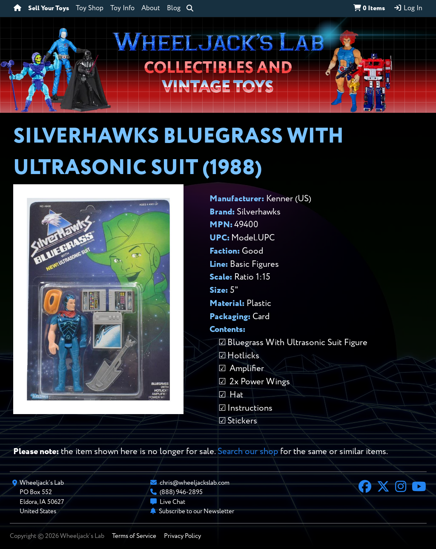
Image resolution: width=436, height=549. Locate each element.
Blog (174, 8)
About (150, 8)
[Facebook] (365, 487)
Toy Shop (89, 8)
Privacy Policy (182, 536)
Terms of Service (134, 536)
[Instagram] (400, 487)
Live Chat (172, 502)
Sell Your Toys (48, 8)
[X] (383, 487)
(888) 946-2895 (181, 492)
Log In (407, 8)
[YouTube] (419, 487)
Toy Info (122, 8)
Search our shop (248, 451)
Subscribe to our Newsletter (196, 511)
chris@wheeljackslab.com (194, 483)
